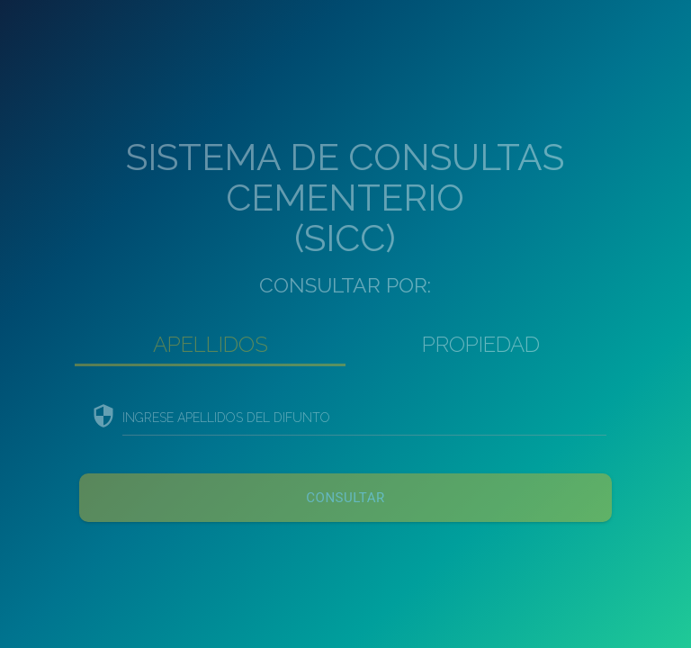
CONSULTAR (345, 498)
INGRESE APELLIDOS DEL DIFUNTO (226, 417)
